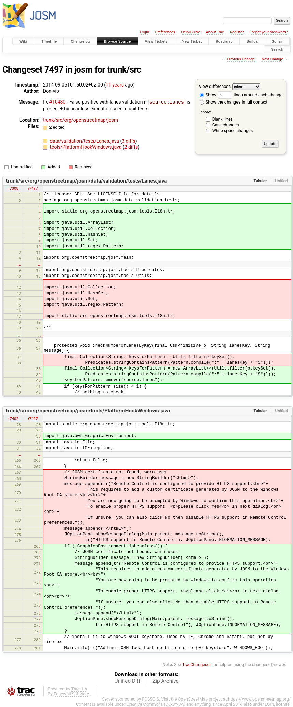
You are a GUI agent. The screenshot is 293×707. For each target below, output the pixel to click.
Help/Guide (190, 32)
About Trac (215, 32)
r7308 (13, 188)
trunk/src (124, 70)
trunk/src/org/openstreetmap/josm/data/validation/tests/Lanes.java (86, 181)
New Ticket (192, 41)
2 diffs (131, 147)
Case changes (225, 124)
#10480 (57, 102)
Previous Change (241, 59)
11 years (115, 85)
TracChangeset (196, 664)
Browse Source (117, 41)
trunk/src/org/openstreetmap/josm (80, 119)
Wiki (23, 41)
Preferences (165, 32)
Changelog (80, 41)
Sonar (277, 41)
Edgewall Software (71, 693)
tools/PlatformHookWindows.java (86, 147)
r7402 (13, 418)
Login (144, 32)
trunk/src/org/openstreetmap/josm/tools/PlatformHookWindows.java (88, 411)
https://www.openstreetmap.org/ (259, 699)
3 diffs (128, 140)
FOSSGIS (150, 699)
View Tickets (156, 41)
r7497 (33, 188)
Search (277, 49)
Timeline (49, 41)
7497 (53, 70)
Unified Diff (128, 681)
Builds (252, 41)
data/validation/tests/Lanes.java (85, 140)
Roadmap (224, 41)
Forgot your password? (269, 32)
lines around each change (250, 94)
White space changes (232, 130)
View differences (215, 86)
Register (237, 32)
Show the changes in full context (233, 102)
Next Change (272, 59)
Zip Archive (165, 681)
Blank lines (222, 119)
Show (208, 94)
